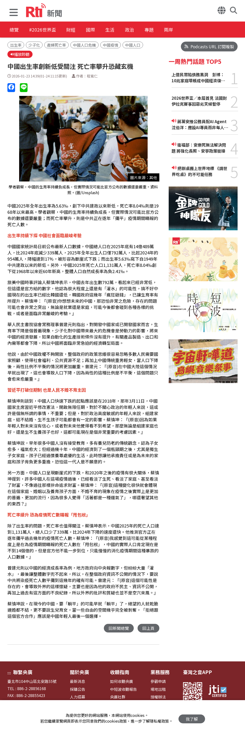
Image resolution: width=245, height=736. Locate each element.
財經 (75, 29)
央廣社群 (117, 697)
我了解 (192, 718)
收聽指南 (119, 672)
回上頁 (148, 629)
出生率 (16, 45)
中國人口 (132, 45)
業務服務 (160, 672)
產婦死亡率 (56, 45)
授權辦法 (158, 697)
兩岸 (183, 29)
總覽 (14, 29)
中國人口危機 (84, 45)
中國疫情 (110, 45)
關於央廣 (79, 672)
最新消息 (77, 682)
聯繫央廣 (22, 672)
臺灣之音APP (197, 672)
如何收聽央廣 (121, 682)
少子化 (34, 45)
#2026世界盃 (45, 29)
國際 (97, 29)
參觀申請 (158, 682)
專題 (162, 29)
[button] (13, 13)
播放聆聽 (20, 54)
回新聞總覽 (119, 629)
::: (9, 673)
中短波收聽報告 (123, 689)
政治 (140, 29)
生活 (118, 29)
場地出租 (158, 689)
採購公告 (77, 689)
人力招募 (77, 697)
